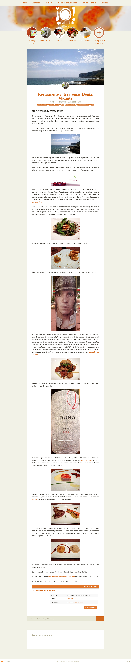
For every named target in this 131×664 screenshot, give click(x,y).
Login (128, 661)
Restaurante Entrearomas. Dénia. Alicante (65, 96)
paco (78, 102)
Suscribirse (49, 3)
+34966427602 (71, 598)
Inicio (25, 3)
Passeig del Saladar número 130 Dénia (61, 577)
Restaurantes (41, 619)
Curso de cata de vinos (67, 3)
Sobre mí (104, 3)
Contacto (36, 3)
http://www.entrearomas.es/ (75, 602)
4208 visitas (50, 619)
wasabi (34, 499)
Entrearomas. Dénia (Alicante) (44, 590)
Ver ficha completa (90, 607)
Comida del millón (89, 3)
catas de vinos (37, 202)
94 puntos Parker (86, 460)
